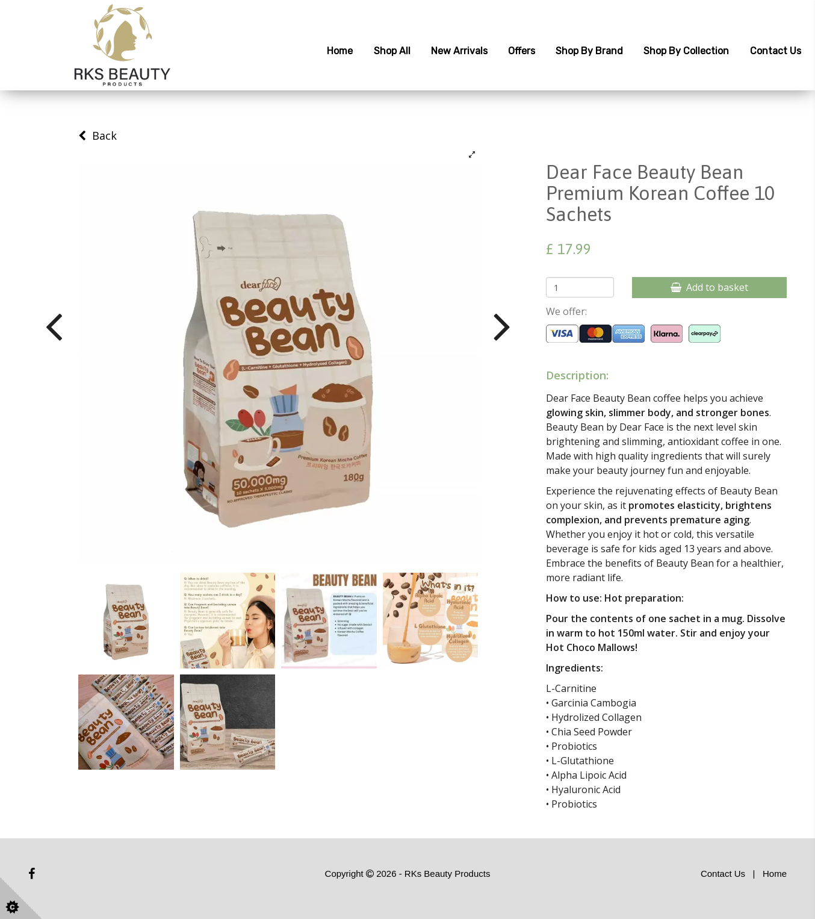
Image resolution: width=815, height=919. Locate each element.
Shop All (392, 51)
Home (340, 51)
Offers (521, 51)
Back (97, 135)
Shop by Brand (589, 51)
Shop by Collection (686, 51)
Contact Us (775, 51)
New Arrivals (459, 51)
